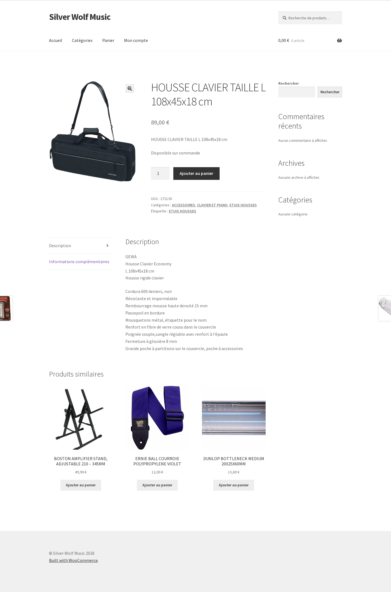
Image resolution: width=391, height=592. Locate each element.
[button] (129, 88)
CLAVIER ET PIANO (212, 204)
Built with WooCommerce (73, 560)
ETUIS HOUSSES (243, 204)
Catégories (82, 40)
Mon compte (136, 40)
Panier (108, 40)
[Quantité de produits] (160, 173)
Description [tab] (60, 245)
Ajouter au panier (196, 173)
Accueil (55, 40)
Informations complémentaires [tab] (79, 261)
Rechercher (288, 83)
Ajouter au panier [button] (81, 484)
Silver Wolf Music (79, 16)
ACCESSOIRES (183, 204)
